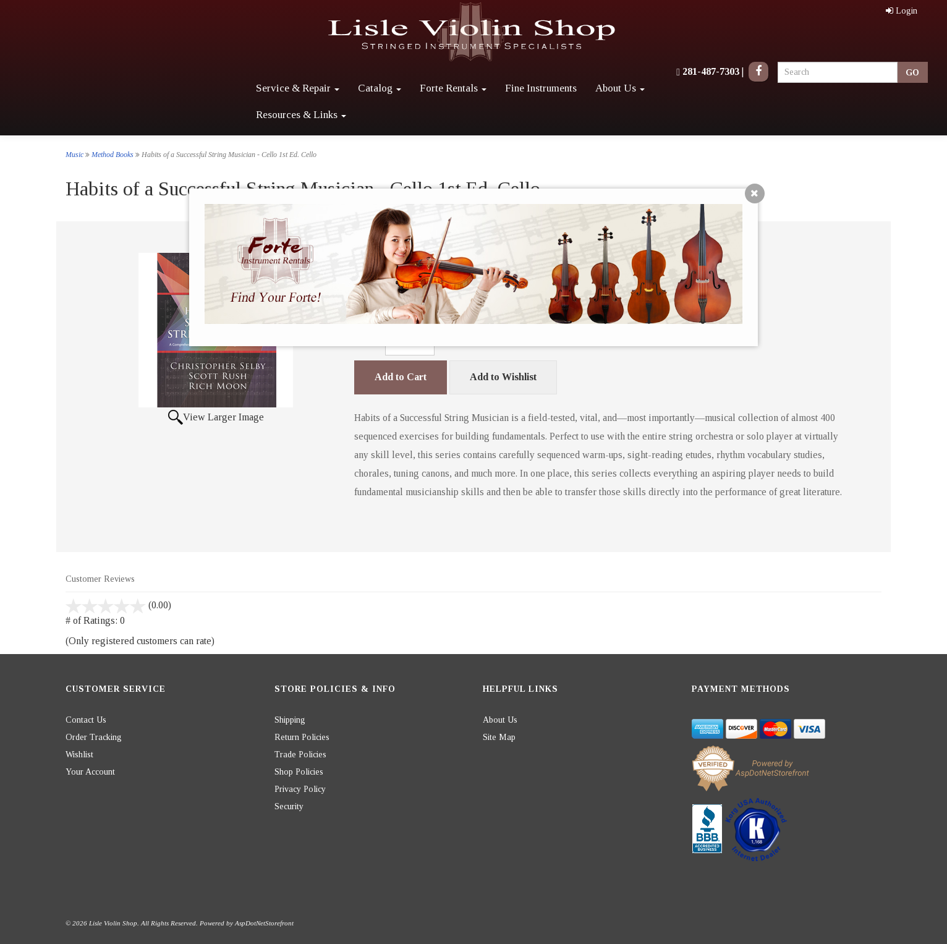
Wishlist (79, 754)
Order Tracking (94, 737)
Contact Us (86, 720)
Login (901, 10)
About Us (620, 88)
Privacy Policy (300, 789)
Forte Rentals (453, 88)
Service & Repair (297, 88)
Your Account (90, 771)
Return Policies (301, 737)
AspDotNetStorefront (264, 923)
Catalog (379, 88)
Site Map (499, 737)
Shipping (289, 720)
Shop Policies (298, 771)
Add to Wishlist (503, 377)
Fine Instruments (541, 88)
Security (289, 806)
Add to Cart (401, 377)
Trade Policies (300, 754)
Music (74, 154)
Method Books (112, 154)
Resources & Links (301, 115)
